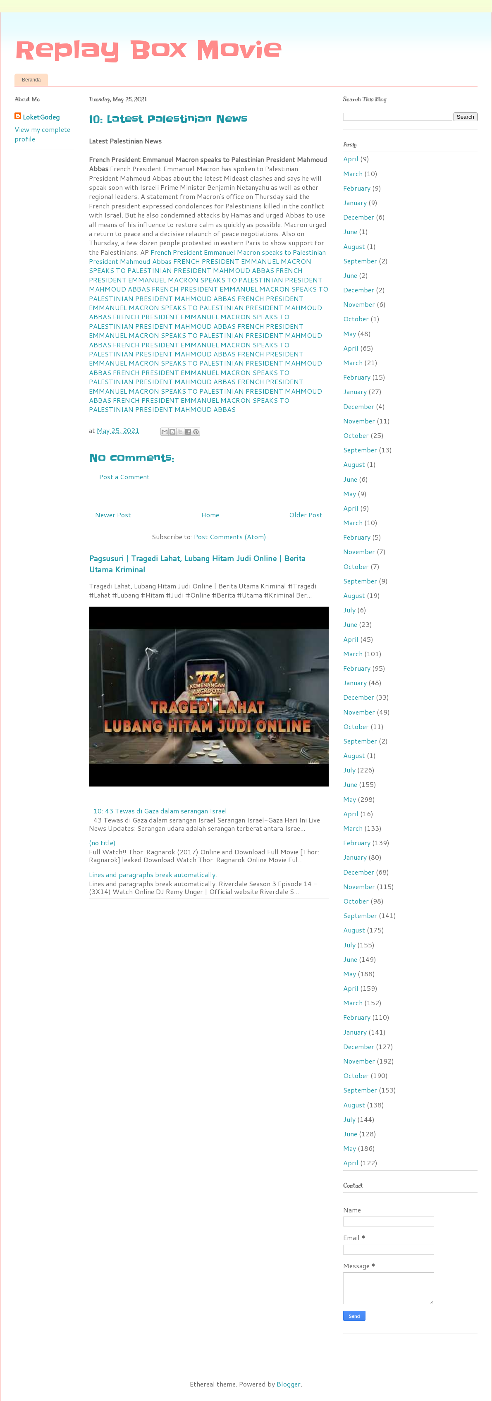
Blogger (289, 1384)
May (349, 333)
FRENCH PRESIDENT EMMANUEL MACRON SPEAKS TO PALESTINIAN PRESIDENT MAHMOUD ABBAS (200, 265)
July (349, 609)
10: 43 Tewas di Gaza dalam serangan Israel (160, 810)
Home (210, 514)
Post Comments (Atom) (230, 536)
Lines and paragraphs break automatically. (153, 874)
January (355, 202)
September (360, 260)
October (356, 318)
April (350, 158)
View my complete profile (42, 133)
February (356, 188)
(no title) (102, 842)
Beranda (31, 80)
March (353, 173)
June (350, 231)
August (354, 246)
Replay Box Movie (148, 50)
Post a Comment (124, 476)
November (359, 304)
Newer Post (113, 514)
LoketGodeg (41, 117)
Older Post (305, 514)
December (358, 217)
